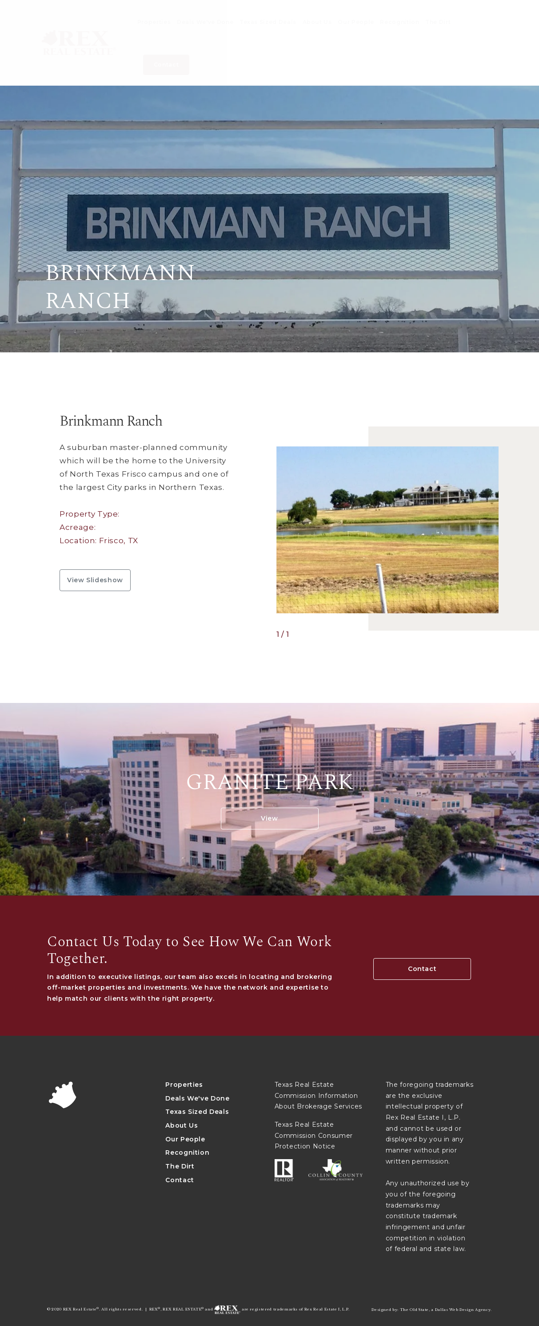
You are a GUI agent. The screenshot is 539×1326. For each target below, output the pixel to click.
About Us (181, 1125)
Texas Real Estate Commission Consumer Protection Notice (314, 1135)
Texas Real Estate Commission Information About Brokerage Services (319, 1095)
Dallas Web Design (454, 1309)
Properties (184, 1085)
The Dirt (179, 1166)
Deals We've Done (197, 1098)
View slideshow (95, 580)
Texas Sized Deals (197, 1112)
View (269, 818)
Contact (422, 969)
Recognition (187, 1152)
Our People (185, 1139)
